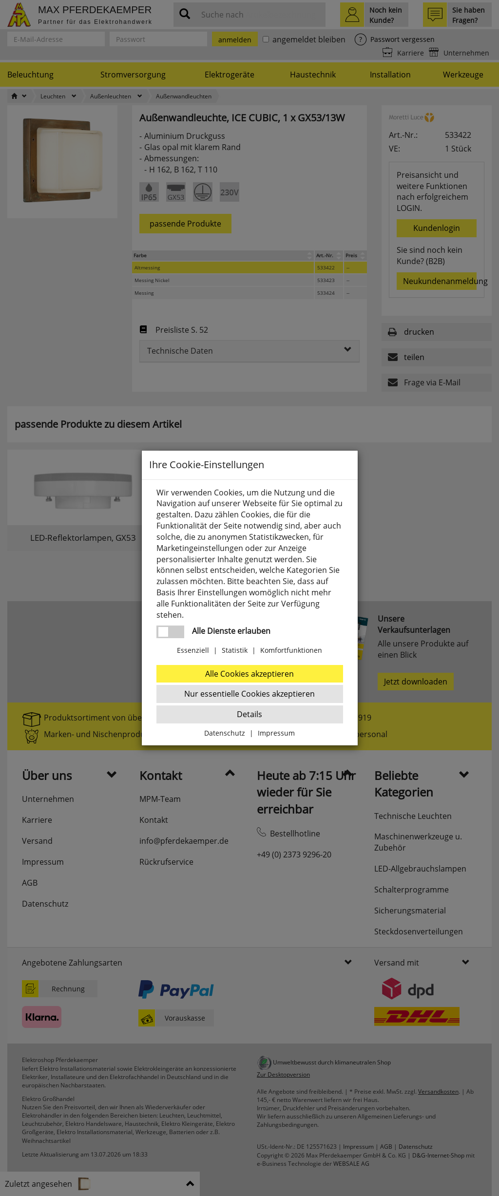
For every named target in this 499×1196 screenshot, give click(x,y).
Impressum (276, 733)
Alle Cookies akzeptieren (249, 673)
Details (249, 714)
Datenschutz (224, 733)
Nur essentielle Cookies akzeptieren (249, 693)
